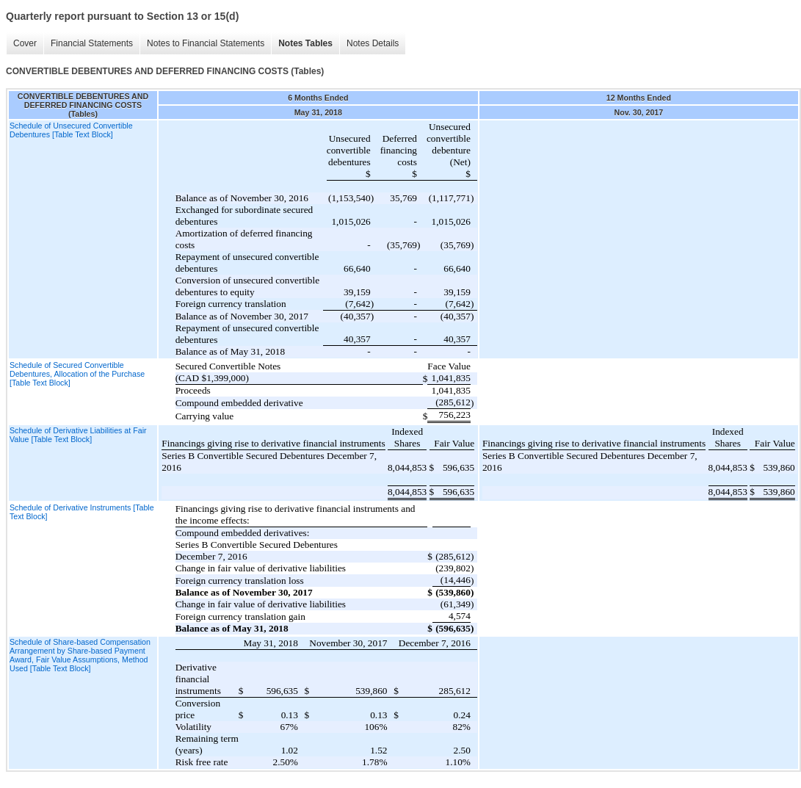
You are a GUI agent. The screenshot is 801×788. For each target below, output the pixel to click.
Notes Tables (305, 43)
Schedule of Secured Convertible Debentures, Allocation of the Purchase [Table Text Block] (77, 374)
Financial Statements (92, 43)
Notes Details (373, 43)
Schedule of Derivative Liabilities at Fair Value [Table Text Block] (78, 435)
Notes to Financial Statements (205, 43)
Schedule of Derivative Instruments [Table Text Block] (82, 512)
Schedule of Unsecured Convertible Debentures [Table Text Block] (71, 130)
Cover (25, 43)
